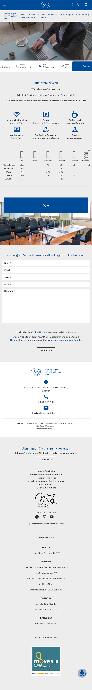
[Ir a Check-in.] (72, 4)
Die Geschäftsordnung (46, 426)
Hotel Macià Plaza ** (46, 584)
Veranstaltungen (28, 17)
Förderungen (67, 14)
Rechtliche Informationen (46, 638)
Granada (46, 561)
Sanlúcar (46, 618)
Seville (46, 547)
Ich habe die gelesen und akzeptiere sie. (46, 336)
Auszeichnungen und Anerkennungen (46, 481)
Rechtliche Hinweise (46, 478)
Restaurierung (82, 14)
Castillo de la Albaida (46, 604)
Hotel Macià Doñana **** (46, 623)
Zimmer (32, 14)
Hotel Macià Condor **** (46, 573)
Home (23, 14)
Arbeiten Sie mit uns (46, 487)
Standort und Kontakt (48, 14)
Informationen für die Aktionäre (46, 474)
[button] (46, 637)
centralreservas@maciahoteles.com (48, 523)
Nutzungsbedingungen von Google (62, 340)
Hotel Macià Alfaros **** (46, 609)
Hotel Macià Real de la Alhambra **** (46, 589)
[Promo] (68, 67)
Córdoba (46, 598)
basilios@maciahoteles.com (46, 413)
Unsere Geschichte (46, 471)
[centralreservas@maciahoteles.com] (30, 523)
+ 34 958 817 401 (46, 402)
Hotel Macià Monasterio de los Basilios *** (46, 578)
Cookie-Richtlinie (40, 332)
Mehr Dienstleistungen (46, 428)
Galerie (42, 17)
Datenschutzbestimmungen (25, 340)
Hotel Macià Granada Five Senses (46, 567)
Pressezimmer (46, 484)
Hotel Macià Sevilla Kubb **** (46, 553)
